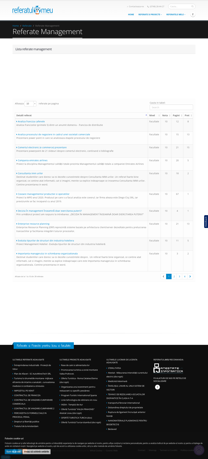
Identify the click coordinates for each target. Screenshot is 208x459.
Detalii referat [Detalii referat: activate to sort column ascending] (24, 115)
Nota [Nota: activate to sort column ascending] (165, 115)
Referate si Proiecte (150, 14)
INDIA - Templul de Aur (72, 404)
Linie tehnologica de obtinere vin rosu (79, 400)
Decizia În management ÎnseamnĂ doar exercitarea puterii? (49, 210)
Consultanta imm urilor (29, 173)
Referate (27, 25)
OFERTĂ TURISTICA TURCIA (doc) (76, 417)
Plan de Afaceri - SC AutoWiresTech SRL (32, 373)
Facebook (193, 14)
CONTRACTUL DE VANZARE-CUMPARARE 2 (34, 408)
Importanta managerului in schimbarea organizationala (47, 253)
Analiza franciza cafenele (30, 121)
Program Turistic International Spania (79, 395)
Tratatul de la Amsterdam (26, 426)
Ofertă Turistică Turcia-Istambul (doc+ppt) (81, 422)
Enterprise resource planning (32, 223)
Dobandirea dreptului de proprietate (125, 407)
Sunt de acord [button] (13, 451)
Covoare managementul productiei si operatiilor (42, 193)
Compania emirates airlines (32, 160)
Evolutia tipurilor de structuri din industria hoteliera (45, 240)
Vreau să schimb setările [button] (36, 451)
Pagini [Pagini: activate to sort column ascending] (176, 115)
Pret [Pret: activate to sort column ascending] (187, 115)
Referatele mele (176, 14)
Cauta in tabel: (171, 105)
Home (131, 14)
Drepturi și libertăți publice (26, 421)
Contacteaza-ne (135, 6)
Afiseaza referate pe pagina (37, 103)
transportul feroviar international (124, 403)
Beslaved (112, 429)
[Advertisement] (104, 76)
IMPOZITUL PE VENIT (24, 390)
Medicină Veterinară (117, 381)
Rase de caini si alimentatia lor (75, 365)
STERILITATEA (114, 368)
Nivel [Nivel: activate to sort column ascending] (152, 115)
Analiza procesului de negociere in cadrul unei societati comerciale (53, 134)
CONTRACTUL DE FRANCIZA (27, 395)
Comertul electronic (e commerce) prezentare (41, 147)
